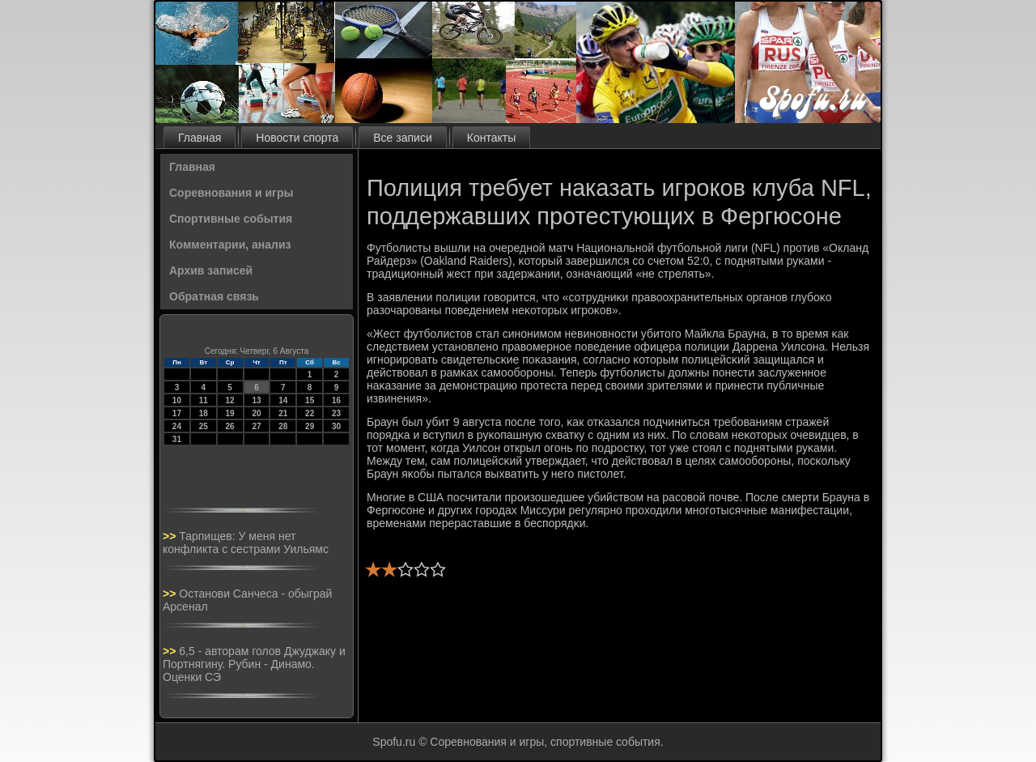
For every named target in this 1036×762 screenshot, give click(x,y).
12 (230, 400)
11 (203, 400)
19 (230, 413)
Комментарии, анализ (230, 244)
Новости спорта (297, 137)
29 (309, 426)
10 (176, 400)
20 (256, 413)
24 (176, 426)
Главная (199, 137)
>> (171, 536)
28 (282, 426)
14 (282, 400)
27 (256, 426)
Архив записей (211, 270)
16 (336, 400)
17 (176, 413)
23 (336, 413)
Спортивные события (230, 218)
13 (256, 400)
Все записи (402, 137)
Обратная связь (214, 296)
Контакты (491, 137)
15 (309, 400)
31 (176, 439)
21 (282, 413)
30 (336, 426)
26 (230, 426)
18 (203, 413)
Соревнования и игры (231, 192)
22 (309, 413)
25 (203, 426)
